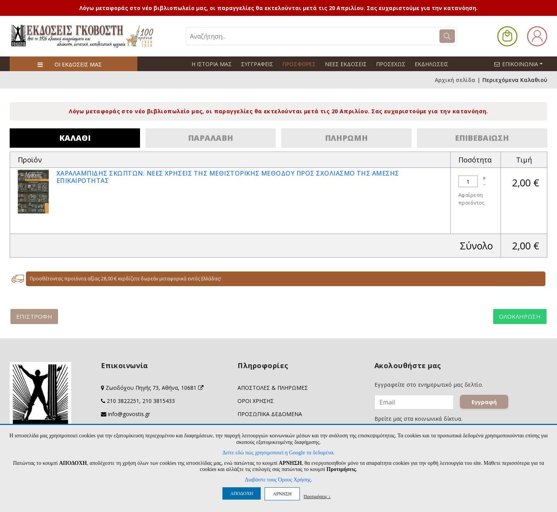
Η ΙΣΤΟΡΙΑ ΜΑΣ (211, 64)
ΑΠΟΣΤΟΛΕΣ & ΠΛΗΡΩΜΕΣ (272, 387)
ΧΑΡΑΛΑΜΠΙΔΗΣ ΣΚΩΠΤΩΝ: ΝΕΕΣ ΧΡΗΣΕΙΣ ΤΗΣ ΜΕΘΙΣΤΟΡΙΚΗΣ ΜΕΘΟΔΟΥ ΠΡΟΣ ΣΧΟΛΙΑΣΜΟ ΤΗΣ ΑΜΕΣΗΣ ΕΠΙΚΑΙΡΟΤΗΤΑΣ (227, 177)
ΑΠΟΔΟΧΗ (241, 493)
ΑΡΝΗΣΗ (282, 494)
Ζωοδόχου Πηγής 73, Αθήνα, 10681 (154, 387)
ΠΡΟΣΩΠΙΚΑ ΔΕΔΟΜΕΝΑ (269, 414)
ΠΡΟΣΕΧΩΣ (390, 64)
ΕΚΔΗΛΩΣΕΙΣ (431, 64)
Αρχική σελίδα (455, 80)
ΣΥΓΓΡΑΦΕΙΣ (257, 64)
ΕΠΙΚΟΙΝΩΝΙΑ (522, 63)
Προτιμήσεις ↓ (317, 496)
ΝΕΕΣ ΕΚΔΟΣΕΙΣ (346, 64)
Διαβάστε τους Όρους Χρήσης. (278, 480)
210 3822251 (123, 400)
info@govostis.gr (129, 414)
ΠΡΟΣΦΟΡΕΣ (299, 64)
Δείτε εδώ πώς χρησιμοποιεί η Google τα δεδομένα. (278, 453)
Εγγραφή (484, 402)
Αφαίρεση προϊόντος (471, 198)
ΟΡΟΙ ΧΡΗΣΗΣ (255, 400)
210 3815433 (158, 400)
